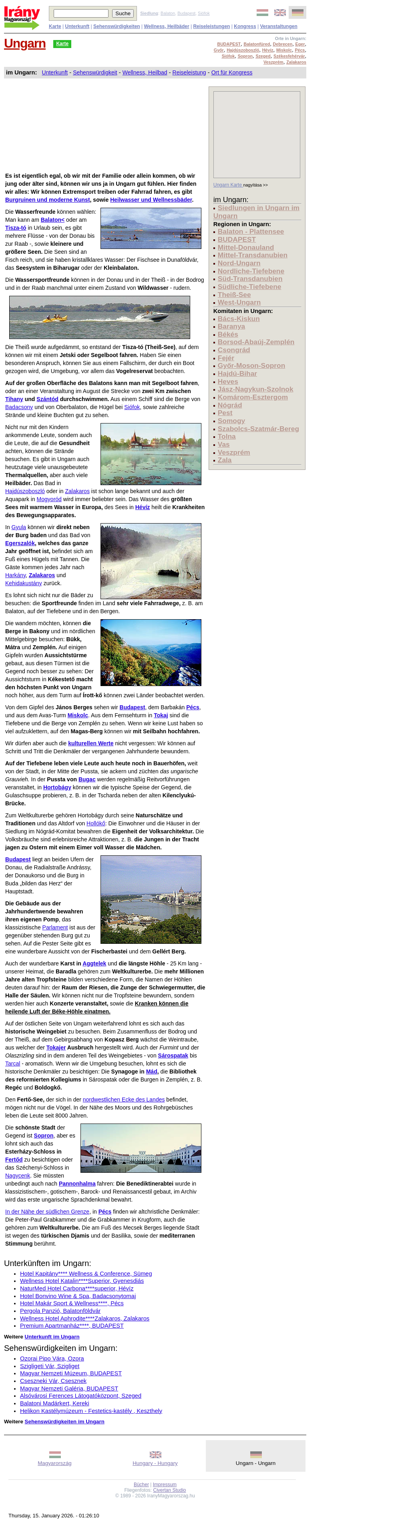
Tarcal (12, 1063)
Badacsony (19, 407)
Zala (225, 460)
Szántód (47, 399)
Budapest (186, 13)
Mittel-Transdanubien (252, 255)
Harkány (15, 575)
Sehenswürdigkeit (95, 72)
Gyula (19, 527)
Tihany (14, 399)
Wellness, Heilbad (145, 72)
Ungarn (25, 43)
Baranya (231, 326)
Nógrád (230, 405)
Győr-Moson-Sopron (251, 365)
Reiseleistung (189, 72)
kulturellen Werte (90, 743)
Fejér (226, 358)
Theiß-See (234, 295)
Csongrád (234, 350)
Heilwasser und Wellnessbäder (151, 200)
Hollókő (95, 823)
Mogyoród (49, 499)
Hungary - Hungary (155, 1463)
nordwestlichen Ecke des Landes (124, 1099)
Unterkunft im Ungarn (52, 1337)
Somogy (231, 421)
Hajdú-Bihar (237, 373)
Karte (62, 43)
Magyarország (54, 1463)
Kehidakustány (23, 583)
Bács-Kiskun (239, 319)
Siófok (204, 13)
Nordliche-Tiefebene (251, 271)
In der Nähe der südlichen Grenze (47, 1211)
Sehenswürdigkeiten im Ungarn (65, 1422)
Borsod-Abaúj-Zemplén (256, 342)
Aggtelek (94, 963)
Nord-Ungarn (239, 263)
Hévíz (142, 507)
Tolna (227, 436)
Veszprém (234, 452)
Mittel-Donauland (246, 247)
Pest (225, 413)
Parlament (55, 927)
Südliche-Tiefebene (249, 287)
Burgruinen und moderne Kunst (47, 200)
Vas (224, 444)
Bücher (141, 1484)
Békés (228, 334)
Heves (228, 381)
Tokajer (56, 1047)
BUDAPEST (237, 239)
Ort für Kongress (232, 72)
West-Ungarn (239, 302)
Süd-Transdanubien (250, 279)
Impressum (165, 1484)
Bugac (87, 779)
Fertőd (14, 1159)
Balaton (168, 13)
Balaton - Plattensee (251, 231)
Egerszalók (20, 543)
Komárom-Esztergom (253, 397)
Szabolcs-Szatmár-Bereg (258, 429)
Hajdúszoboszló (25, 491)
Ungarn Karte (228, 185)
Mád (151, 1071)
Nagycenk (17, 1175)
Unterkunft (55, 72)
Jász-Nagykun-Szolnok (255, 389)
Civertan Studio (169, 1490)
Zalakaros (77, 491)
